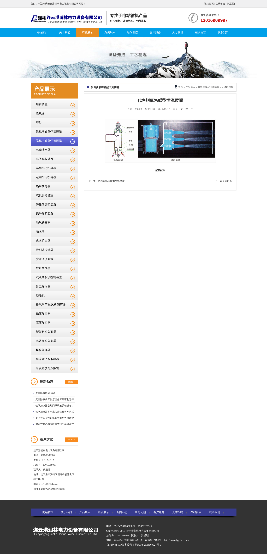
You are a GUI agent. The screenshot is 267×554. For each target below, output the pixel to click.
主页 (180, 87)
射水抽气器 (43, 268)
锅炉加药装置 (44, 213)
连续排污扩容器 (46, 168)
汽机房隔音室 (44, 195)
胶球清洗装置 (44, 259)
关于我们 (64, 32)
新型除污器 (43, 286)
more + (71, 381)
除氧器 (40, 113)
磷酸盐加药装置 (46, 204)
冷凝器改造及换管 (47, 368)
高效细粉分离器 (46, 341)
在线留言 (220, 3)
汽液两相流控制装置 (49, 277)
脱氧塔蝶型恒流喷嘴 (49, 140)
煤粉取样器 (43, 350)
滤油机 (40, 295)
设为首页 (209, 3)
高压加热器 (43, 322)
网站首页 (42, 32)
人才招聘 (177, 32)
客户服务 (155, 32)
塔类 (39, 122)
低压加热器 (43, 313)
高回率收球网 (44, 159)
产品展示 (87, 32)
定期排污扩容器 (46, 177)
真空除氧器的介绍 (45, 393)
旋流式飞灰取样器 (47, 359)
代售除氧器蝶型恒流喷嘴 (111, 181)
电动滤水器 (43, 150)
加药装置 (42, 104)
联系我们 (231, 3)
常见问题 (140, 512)
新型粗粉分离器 (46, 331)
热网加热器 (43, 186)
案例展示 (109, 32)
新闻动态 (132, 32)
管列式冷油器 (44, 250)
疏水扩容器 (43, 241)
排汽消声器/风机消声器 (51, 304)
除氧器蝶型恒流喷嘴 (49, 131)
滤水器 (40, 231)
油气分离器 (43, 222)
